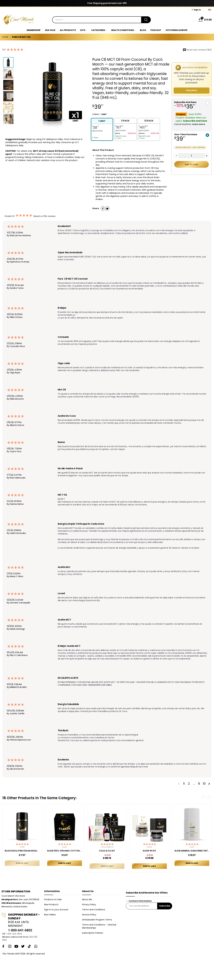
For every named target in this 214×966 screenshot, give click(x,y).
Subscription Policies (92, 932)
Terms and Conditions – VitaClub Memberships (99, 926)
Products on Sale (53, 899)
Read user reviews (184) (197, 49)
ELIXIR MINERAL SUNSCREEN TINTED (192, 850)
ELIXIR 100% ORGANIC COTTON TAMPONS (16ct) (64, 850)
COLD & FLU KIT (107, 850)
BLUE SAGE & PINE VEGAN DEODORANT (22, 850)
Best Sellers (50, 914)
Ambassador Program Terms (97, 919)
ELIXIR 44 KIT (149, 850)
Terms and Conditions (93, 909)
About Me (87, 899)
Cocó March (107, 847)
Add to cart (191, 164)
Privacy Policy (89, 904)
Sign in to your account (56, 909)
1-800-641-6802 (20, 930)
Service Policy (89, 914)
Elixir (22, 847)
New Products (51, 904)
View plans (191, 90)
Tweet (107, 208)
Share (103, 208)
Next (209, 797)
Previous (203, 797)
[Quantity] (191, 155)
